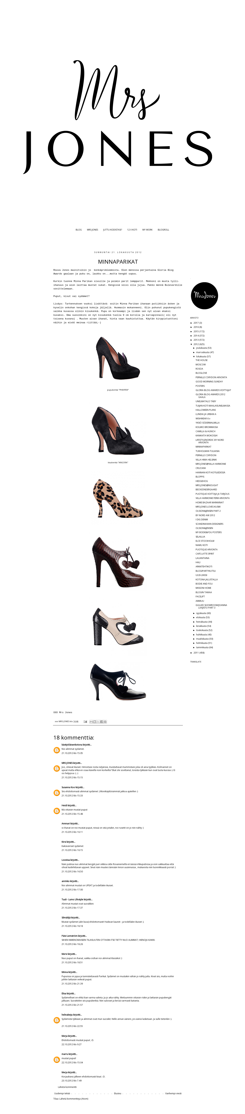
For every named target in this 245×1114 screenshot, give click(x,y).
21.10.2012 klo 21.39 (72, 983)
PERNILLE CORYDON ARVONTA (211, 377)
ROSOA (199, 368)
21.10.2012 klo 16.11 (72, 832)
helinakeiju (67, 1014)
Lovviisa (66, 860)
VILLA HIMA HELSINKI (206, 459)
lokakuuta (201, 356)
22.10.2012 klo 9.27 (72, 1044)
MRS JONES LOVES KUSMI (208, 506)
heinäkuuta (202, 621)
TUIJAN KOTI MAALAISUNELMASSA (213, 405)
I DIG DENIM (202, 519)
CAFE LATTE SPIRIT (205, 553)
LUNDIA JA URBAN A (206, 414)
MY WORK (147, 229)
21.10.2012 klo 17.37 (72, 907)
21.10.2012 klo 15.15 (72, 777)
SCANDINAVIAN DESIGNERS (209, 523)
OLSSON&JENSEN (204, 528)
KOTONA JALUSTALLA (207, 579)
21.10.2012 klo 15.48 (72, 813)
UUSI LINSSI (201, 575)
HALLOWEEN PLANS (206, 409)
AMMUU (200, 600)
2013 (196, 339)
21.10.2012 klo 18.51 (72, 962)
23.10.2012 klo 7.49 (72, 1080)
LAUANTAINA (202, 558)
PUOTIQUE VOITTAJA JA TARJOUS (212, 493)
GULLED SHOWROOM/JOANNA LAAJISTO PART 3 (211, 606)
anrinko (65, 881)
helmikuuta (202, 643)
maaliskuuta (202, 638)
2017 (196, 322)
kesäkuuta (201, 626)
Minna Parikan (83, 281)
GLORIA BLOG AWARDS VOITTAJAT (213, 390)
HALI (198, 562)
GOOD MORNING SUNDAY (209, 381)
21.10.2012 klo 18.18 (72, 926)
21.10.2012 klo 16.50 (72, 871)
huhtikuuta (202, 634)
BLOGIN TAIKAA (204, 592)
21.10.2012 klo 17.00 (72, 889)
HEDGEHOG (202, 481)
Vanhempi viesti (173, 1093)
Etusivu (117, 1093)
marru (65, 1054)
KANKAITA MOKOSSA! (207, 435)
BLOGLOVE (201, 373)
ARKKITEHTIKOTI (204, 566)
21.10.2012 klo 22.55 (72, 1026)
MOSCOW (201, 364)
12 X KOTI (132, 229)
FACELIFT (200, 596)
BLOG (79, 229)
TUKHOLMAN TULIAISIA (208, 451)
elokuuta (201, 617)
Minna (65, 972)
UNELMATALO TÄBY (206, 401)
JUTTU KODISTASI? (112, 229)
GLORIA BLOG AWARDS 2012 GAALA (210, 395)
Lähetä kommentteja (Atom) (73, 1098)
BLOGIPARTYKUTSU (206, 570)
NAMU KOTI (202, 545)
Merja (64, 1036)
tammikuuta (202, 647)
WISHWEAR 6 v (203, 418)
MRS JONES (92, 229)
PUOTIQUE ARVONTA (207, 549)
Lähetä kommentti (67, 1087)
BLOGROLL (163, 229)
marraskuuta (203, 352)
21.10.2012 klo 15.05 (72, 753)
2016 (196, 327)
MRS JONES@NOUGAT (207, 485)
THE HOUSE (202, 360)
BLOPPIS (200, 476)
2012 (196, 344)
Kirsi (64, 841)
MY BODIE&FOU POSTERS (209, 532)
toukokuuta (202, 630)
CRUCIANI (201, 468)
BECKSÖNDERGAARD (206, 489)
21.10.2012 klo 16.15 (72, 850)
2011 (196, 652)
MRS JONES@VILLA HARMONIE (211, 463)
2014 (196, 335)
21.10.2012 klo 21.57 (72, 1004)
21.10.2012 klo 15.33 (72, 795)
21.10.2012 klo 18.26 (72, 944)
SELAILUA (200, 536)
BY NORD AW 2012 (205, 515)
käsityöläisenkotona (72, 744)
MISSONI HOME (203, 587)
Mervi (64, 954)
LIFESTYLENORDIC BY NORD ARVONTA (210, 441)
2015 (196, 331)
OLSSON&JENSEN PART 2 (208, 510)
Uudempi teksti (62, 1093)
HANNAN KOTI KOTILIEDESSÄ (210, 472)
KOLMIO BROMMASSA (207, 427)
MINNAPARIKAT (203, 446)
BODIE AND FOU (204, 583)
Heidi (64, 805)
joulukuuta (202, 347)
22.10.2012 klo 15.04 (72, 1062)
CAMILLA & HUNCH (205, 431)
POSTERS (200, 385)
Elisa (64, 993)
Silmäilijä (66, 917)
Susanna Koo (68, 787)
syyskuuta (201, 613)
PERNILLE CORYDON (206, 455)
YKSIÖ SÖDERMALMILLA (208, 422)
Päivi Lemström (70, 935)
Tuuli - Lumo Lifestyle (72, 899)
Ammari (66, 823)
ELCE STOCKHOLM (205, 540)
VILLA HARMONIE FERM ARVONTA (213, 498)
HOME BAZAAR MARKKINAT (210, 502)
